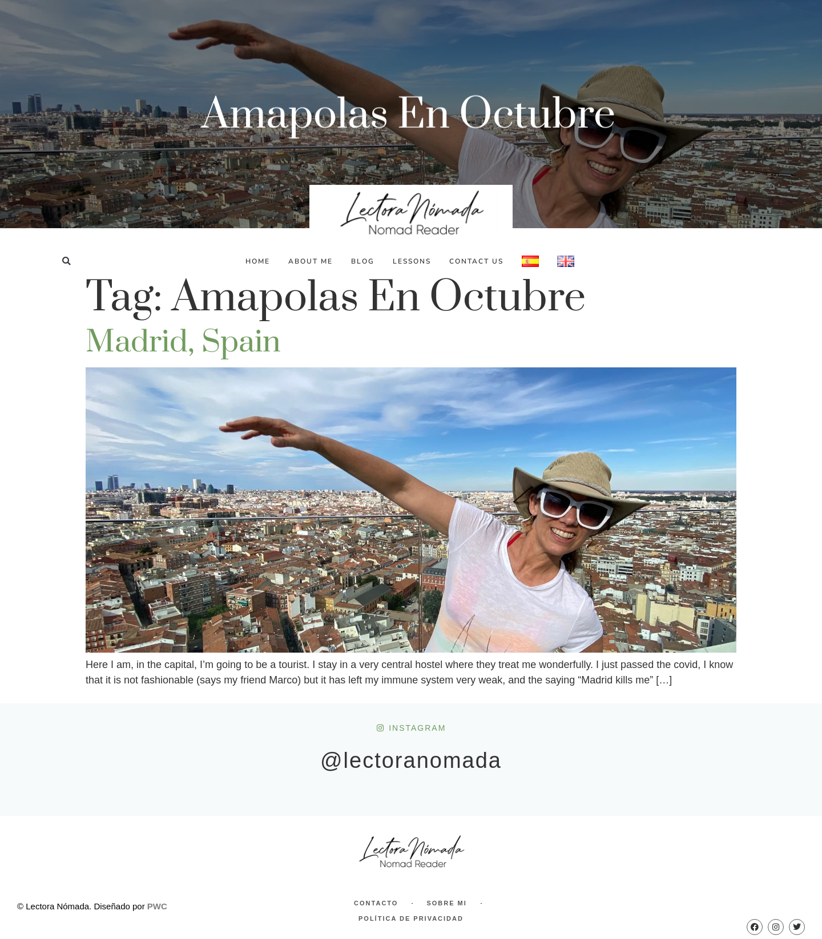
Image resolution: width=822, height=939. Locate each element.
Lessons (412, 261)
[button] (66, 261)
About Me (310, 261)
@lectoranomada (411, 760)
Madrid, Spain (183, 342)
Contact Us (476, 261)
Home (257, 261)
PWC (157, 906)
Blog (362, 261)
